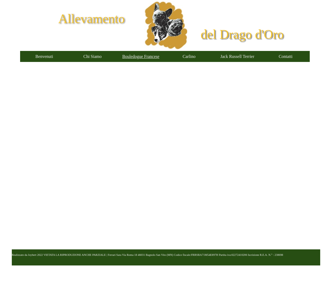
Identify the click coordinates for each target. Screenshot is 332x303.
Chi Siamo (92, 56)
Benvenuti (44, 56)
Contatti (286, 56)
